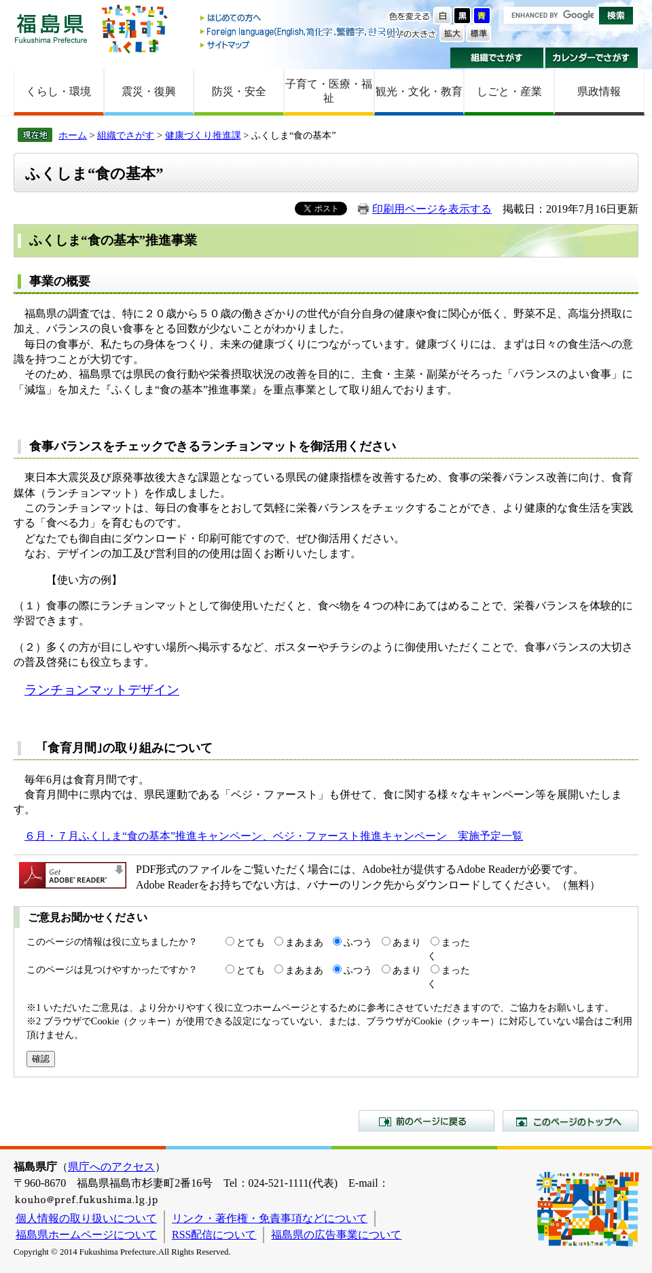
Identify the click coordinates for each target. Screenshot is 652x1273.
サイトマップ (301, 44)
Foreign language (301, 31)
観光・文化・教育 (419, 91)
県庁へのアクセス (111, 1166)
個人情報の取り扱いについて (86, 1218)
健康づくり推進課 (203, 135)
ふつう (358, 942)
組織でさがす (496, 58)
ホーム (72, 135)
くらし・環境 (58, 91)
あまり (407, 942)
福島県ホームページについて (86, 1234)
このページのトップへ (570, 1121)
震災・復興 (149, 91)
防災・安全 (239, 91)
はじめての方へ (301, 18)
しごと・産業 (509, 91)
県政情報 (599, 91)
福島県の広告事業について (336, 1234)
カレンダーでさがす (591, 58)
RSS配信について (214, 1234)
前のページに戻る (426, 1121)
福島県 (51, 28)
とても (250, 942)
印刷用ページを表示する (432, 209)
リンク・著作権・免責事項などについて (269, 1218)
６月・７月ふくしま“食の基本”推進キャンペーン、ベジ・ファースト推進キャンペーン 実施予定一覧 (273, 836)
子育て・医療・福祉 (328, 91)
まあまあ (304, 942)
